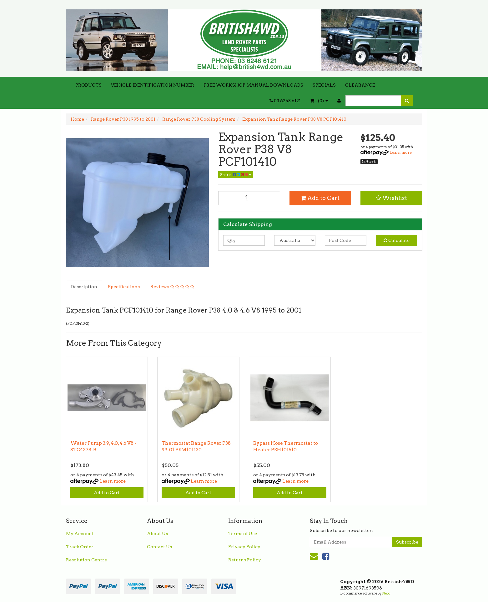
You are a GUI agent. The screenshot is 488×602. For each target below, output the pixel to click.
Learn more (401, 152)
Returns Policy (244, 559)
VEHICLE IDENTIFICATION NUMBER (152, 85)
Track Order (79, 546)
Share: (235, 174)
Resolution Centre (86, 559)
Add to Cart (320, 198)
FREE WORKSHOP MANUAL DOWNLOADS (253, 85)
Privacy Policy (244, 546)
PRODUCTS (88, 85)
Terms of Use (242, 533)
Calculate (397, 240)
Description (84, 286)
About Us (157, 533)
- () (319, 100)
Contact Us (159, 546)
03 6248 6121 (285, 100)
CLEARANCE (360, 85)
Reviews (172, 286)
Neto (386, 593)
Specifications (124, 286)
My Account (80, 533)
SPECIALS (324, 85)
